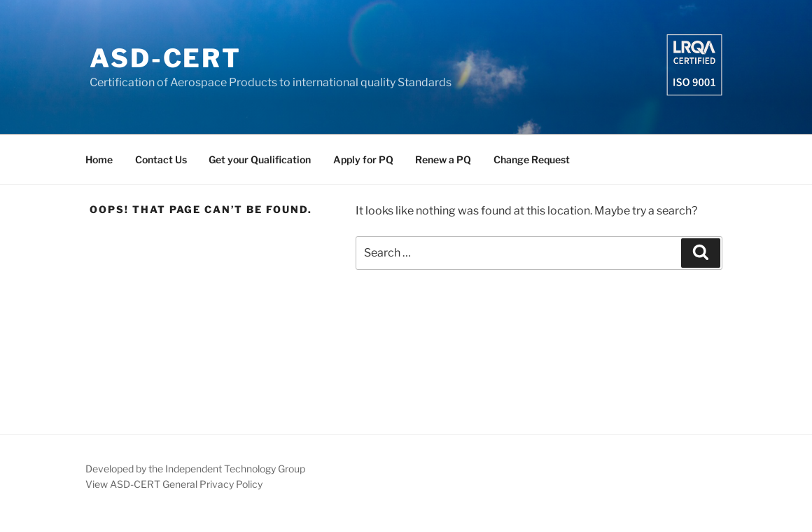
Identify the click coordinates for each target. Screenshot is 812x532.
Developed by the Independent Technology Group (195, 469)
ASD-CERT (165, 58)
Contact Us (161, 159)
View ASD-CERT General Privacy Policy (173, 484)
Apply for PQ (363, 159)
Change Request (531, 159)
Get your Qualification (260, 159)
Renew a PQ (443, 159)
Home (99, 159)
